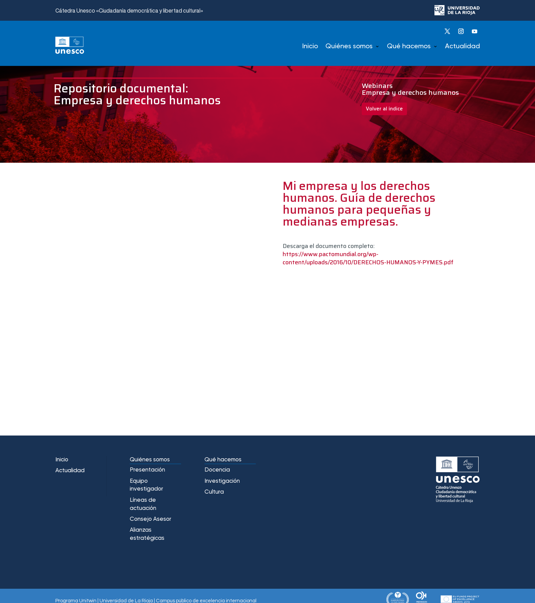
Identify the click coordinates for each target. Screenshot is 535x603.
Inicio (310, 46)
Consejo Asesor (150, 519)
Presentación (147, 470)
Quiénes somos (349, 46)
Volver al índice (384, 109)
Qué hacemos (409, 46)
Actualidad (462, 46)
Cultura (214, 492)
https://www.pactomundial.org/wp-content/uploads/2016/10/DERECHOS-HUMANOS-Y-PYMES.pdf (368, 258)
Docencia (217, 470)
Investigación (222, 481)
